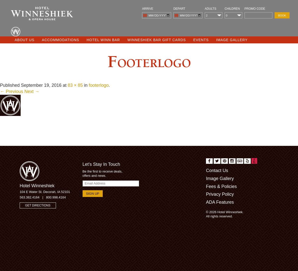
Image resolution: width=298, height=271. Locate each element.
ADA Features (220, 202)
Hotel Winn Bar (103, 40)
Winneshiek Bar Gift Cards (156, 40)
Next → (31, 91)
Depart (179, 8)
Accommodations (60, 40)
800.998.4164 (56, 197)
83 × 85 (75, 85)
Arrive (147, 8)
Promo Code (255, 8)
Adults (210, 8)
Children (232, 8)
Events (201, 40)
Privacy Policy (220, 194)
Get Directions (37, 205)
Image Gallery (232, 40)
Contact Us (217, 170)
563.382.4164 (30, 197)
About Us (24, 40)
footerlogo (99, 85)
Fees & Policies (221, 186)
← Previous (11, 91)
